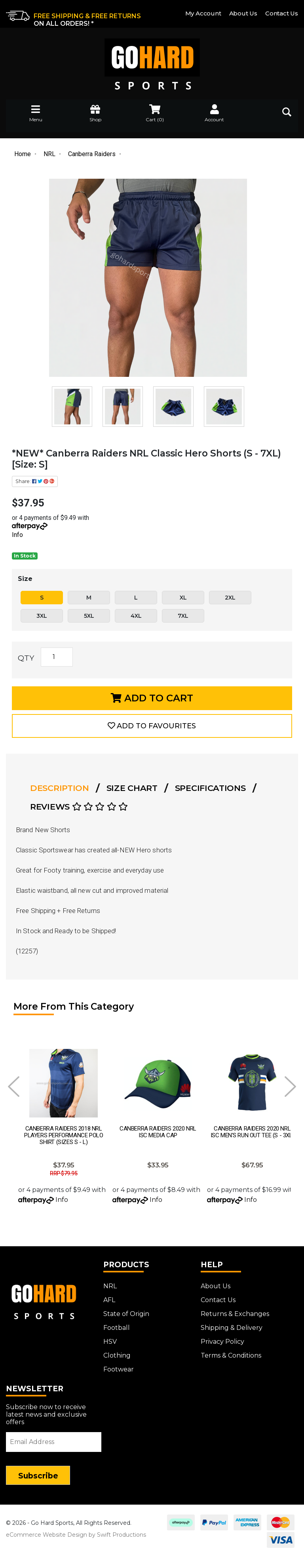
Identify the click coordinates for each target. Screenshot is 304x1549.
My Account (203, 13)
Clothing (117, 1351)
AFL (109, 1296)
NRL (110, 1282)
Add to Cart (152, 698)
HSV (110, 1337)
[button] (152, 726)
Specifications (210, 788)
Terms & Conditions (231, 1351)
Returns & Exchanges (235, 1310)
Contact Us (281, 13)
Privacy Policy (222, 1337)
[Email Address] (53, 1438)
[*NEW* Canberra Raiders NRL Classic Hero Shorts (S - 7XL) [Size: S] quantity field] (57, 657)
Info (17, 535)
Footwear (118, 1365)
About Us (243, 13)
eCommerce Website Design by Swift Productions (76, 1530)
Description (59, 788)
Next (290, 1086)
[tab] (62, 788)
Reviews (79, 807)
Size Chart (132, 788)
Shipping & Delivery (231, 1323)
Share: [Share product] (34, 481)
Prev (13, 1086)
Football (116, 1323)
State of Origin (126, 1310)
